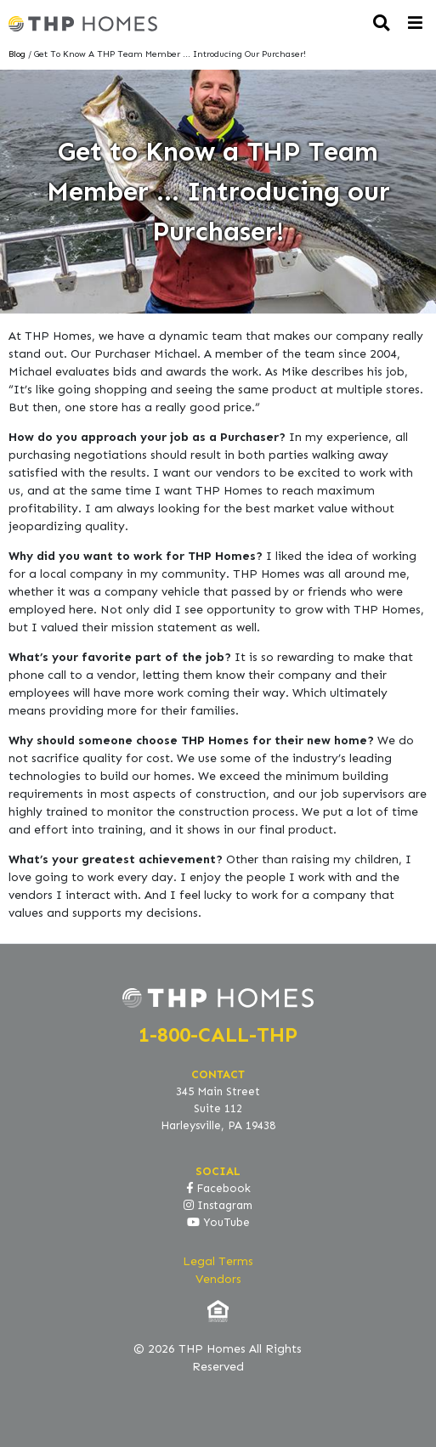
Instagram (218, 1205)
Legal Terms (218, 1261)
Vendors (218, 1279)
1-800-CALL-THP (218, 1034)
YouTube (218, 1222)
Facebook (218, 1188)
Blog (16, 53)
